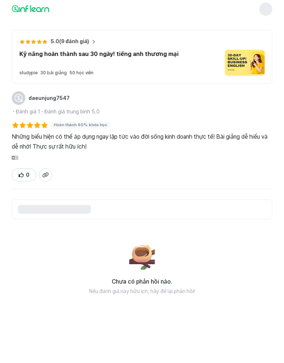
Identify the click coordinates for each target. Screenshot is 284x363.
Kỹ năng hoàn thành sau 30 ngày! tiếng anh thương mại (99, 53)
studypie (28, 72)
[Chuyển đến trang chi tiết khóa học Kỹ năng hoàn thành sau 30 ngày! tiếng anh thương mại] (245, 63)
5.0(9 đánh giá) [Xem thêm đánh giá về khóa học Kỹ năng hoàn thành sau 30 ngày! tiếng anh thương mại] (73, 41)
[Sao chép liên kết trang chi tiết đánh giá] (45, 175)
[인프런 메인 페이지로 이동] (48, 8)
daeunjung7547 (49, 98)
